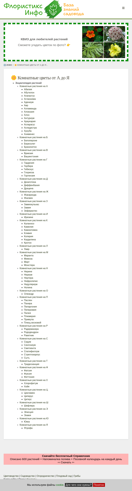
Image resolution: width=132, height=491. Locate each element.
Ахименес (29, 134)
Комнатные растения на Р (34, 326)
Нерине (28, 271)
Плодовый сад (64, 476)
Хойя (26, 386)
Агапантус (29, 96)
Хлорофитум (31, 383)
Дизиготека (30, 182)
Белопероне (30, 140)
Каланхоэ (29, 223)
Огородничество (45, 476)
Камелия (28, 227)
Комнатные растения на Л (34, 246)
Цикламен (29, 393)
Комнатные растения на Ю (34, 418)
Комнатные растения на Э (34, 409)
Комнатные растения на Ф (34, 367)
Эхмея (27, 415)
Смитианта (30, 348)
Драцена (28, 188)
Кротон (28, 243)
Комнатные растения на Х (34, 380)
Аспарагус (29, 124)
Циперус (28, 396)
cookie (60, 484)
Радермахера (31, 329)
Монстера (29, 265)
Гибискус (29, 169)
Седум (27, 342)
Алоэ (26, 115)
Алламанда (30, 108)
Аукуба (28, 131)
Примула (29, 319)
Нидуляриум (30, 284)
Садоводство (27, 476)
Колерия (28, 236)
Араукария (29, 121)
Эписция (28, 412)
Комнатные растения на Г (33, 159)
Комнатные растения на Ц (34, 389)
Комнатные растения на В (34, 150)
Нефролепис (31, 281)
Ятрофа (28, 428)
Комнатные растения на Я (34, 425)
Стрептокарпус (32, 354)
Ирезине (28, 217)
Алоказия (29, 112)
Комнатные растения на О (34, 290)
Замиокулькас (31, 204)
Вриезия (28, 153)
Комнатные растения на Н (34, 268)
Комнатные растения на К (34, 220)
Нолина (28, 287)
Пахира (28, 303)
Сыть (27, 358)
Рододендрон (31, 332)
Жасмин (28, 198)
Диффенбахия (32, 185)
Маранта (28, 255)
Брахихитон (30, 147)
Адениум (29, 102)
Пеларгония (30, 306)
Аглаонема (30, 99)
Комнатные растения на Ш (34, 402)
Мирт (27, 262)
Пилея (27, 313)
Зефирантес (30, 211)
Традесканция (31, 364)
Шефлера (29, 405)
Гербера (28, 166)
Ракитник (29, 335)
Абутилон (29, 92)
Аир (26, 105)
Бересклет (29, 143)
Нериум (28, 274)
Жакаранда (30, 195)
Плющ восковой (32, 322)
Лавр (26, 249)
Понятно (99, 484)
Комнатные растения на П (34, 297)
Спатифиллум (31, 351)
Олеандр (29, 294)
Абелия (28, 89)
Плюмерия (29, 316)
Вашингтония (31, 156)
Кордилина (30, 239)
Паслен (28, 300)
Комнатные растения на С (34, 338)
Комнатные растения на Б (34, 137)
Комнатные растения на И (34, 214)
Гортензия (29, 175)
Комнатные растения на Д (34, 179)
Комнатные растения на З (34, 201)
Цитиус (28, 399)
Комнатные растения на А (34, 86)
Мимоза (28, 258)
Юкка (27, 421)
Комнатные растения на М (34, 252)
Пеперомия (30, 310)
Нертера (28, 278)
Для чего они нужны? (78, 484)
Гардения (29, 163)
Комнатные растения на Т (34, 361)
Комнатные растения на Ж (34, 191)
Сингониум (30, 345)
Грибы (77, 476)
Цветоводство (11, 476)
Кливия (28, 233)
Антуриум (29, 118)
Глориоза (29, 172)
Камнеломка (30, 230)
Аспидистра (30, 127)
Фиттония (29, 377)
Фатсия (28, 370)
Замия (27, 207)
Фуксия (28, 373)
